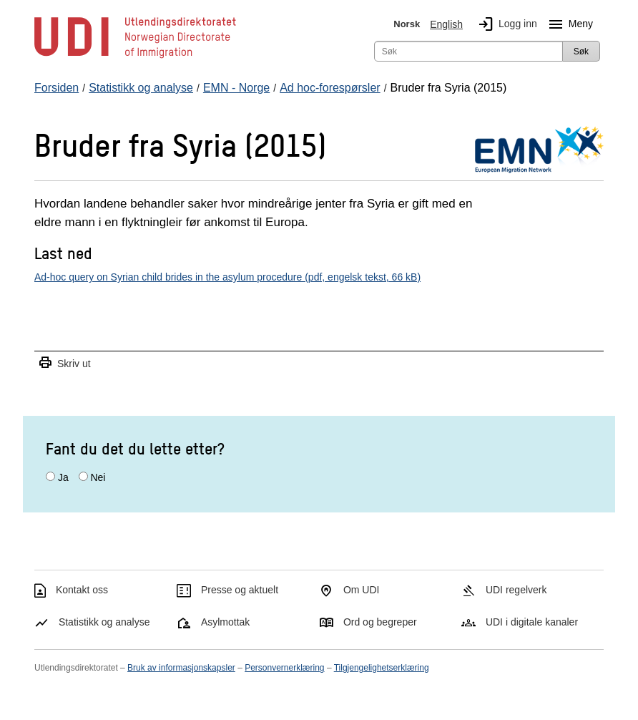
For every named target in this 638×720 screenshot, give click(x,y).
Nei (97, 477)
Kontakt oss (82, 589)
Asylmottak (225, 622)
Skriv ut (64, 363)
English (446, 24)
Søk (581, 52)
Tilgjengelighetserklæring (381, 668)
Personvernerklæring (284, 668)
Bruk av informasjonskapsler (181, 668)
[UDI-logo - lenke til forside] (135, 57)
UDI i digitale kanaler (532, 622)
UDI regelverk (516, 589)
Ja (63, 477)
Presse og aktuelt (239, 589)
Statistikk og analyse (104, 622)
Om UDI (361, 589)
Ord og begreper (380, 622)
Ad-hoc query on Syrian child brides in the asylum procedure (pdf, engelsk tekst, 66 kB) (227, 277)
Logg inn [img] (505, 24)
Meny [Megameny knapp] (568, 24)
